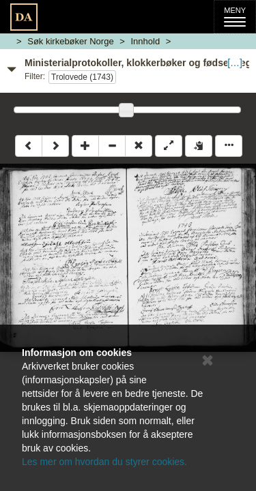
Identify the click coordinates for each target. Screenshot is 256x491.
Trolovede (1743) (82, 77)
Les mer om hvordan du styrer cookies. (104, 461)
